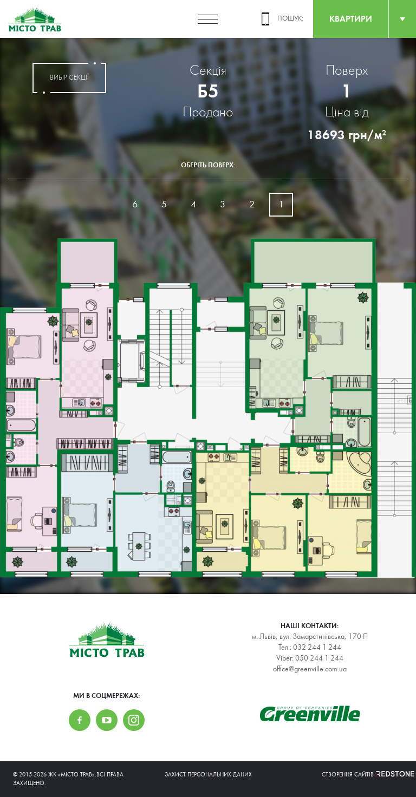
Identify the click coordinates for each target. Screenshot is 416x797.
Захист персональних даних (208, 774)
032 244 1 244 (317, 647)
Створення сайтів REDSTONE (362, 774)
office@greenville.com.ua (310, 669)
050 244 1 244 (319, 658)
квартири (350, 19)
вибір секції (69, 78)
